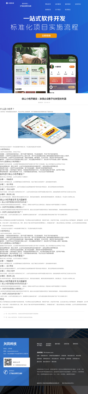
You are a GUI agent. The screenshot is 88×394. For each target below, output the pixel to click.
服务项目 (68, 4)
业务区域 (78, 4)
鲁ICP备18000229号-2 (68, 383)
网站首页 (48, 4)
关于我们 (58, 9)
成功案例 (58, 4)
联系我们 (68, 9)
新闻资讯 (48, 9)
